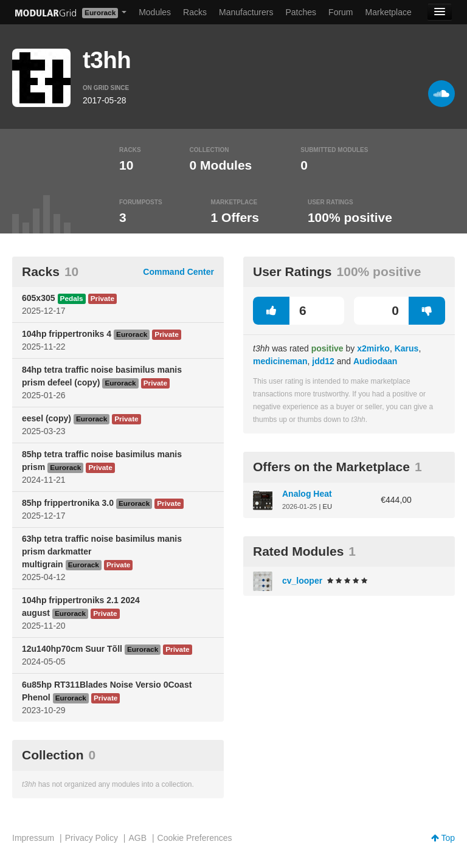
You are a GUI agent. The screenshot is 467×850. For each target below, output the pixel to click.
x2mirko (373, 348)
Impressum (33, 838)
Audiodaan (375, 361)
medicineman (280, 361)
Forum (340, 12)
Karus (407, 348)
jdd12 (323, 361)
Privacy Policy (91, 838)
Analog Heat (307, 494)
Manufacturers (246, 12)
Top (443, 838)
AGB (137, 838)
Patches (300, 12)
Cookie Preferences (194, 838)
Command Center (178, 272)
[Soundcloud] (441, 93)
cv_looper (302, 581)
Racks (195, 12)
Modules (155, 12)
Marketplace (388, 12)
